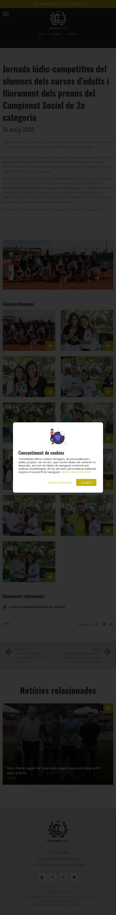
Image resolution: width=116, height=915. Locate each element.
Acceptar (86, 482)
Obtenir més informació (75, 472)
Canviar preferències (60, 482)
